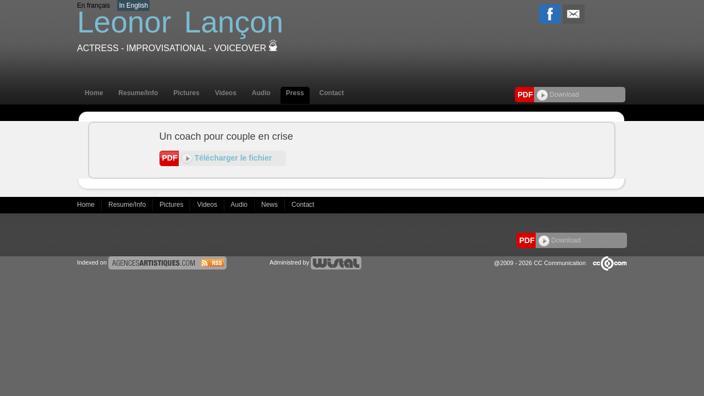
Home (94, 93)
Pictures (186, 93)
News (270, 204)
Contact (332, 93)
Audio (261, 93)
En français (93, 5)
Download (558, 94)
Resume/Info (138, 93)
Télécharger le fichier (227, 157)
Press (295, 93)
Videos (226, 93)
